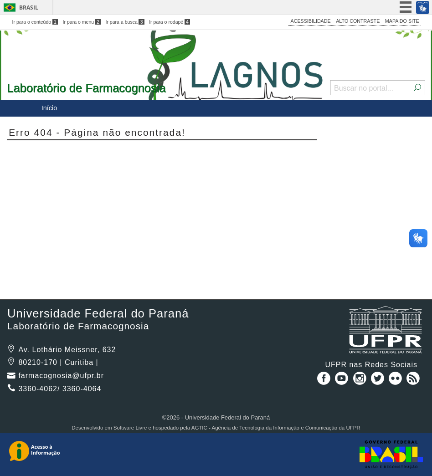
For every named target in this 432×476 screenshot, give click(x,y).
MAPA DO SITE (402, 21)
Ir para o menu (82, 22)
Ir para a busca (124, 22)
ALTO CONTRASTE (358, 21)
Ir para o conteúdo (35, 22)
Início (49, 108)
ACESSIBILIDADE (311, 21)
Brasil (28, 7)
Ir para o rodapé (169, 22)
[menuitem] (49, 108)
